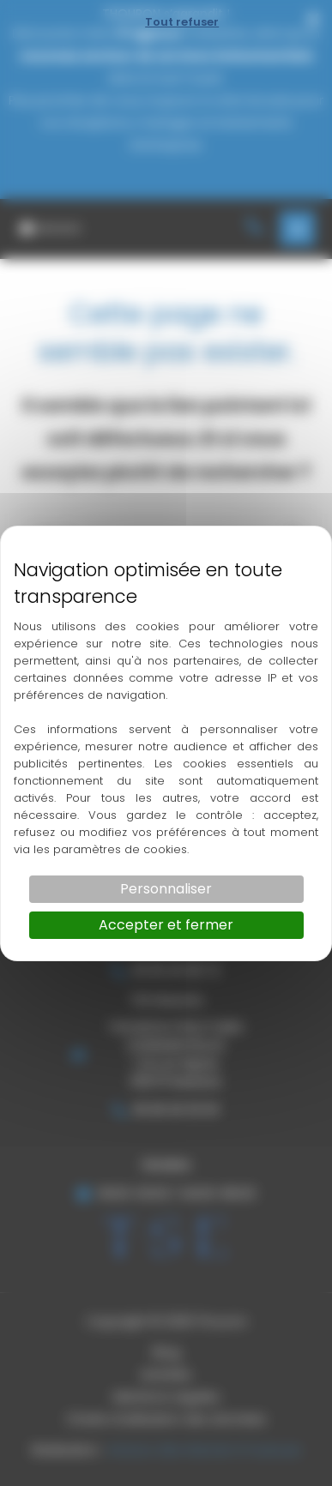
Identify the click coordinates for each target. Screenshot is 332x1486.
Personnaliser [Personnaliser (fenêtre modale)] (166, 889)
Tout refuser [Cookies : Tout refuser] (182, 22)
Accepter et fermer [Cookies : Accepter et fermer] (166, 925)
